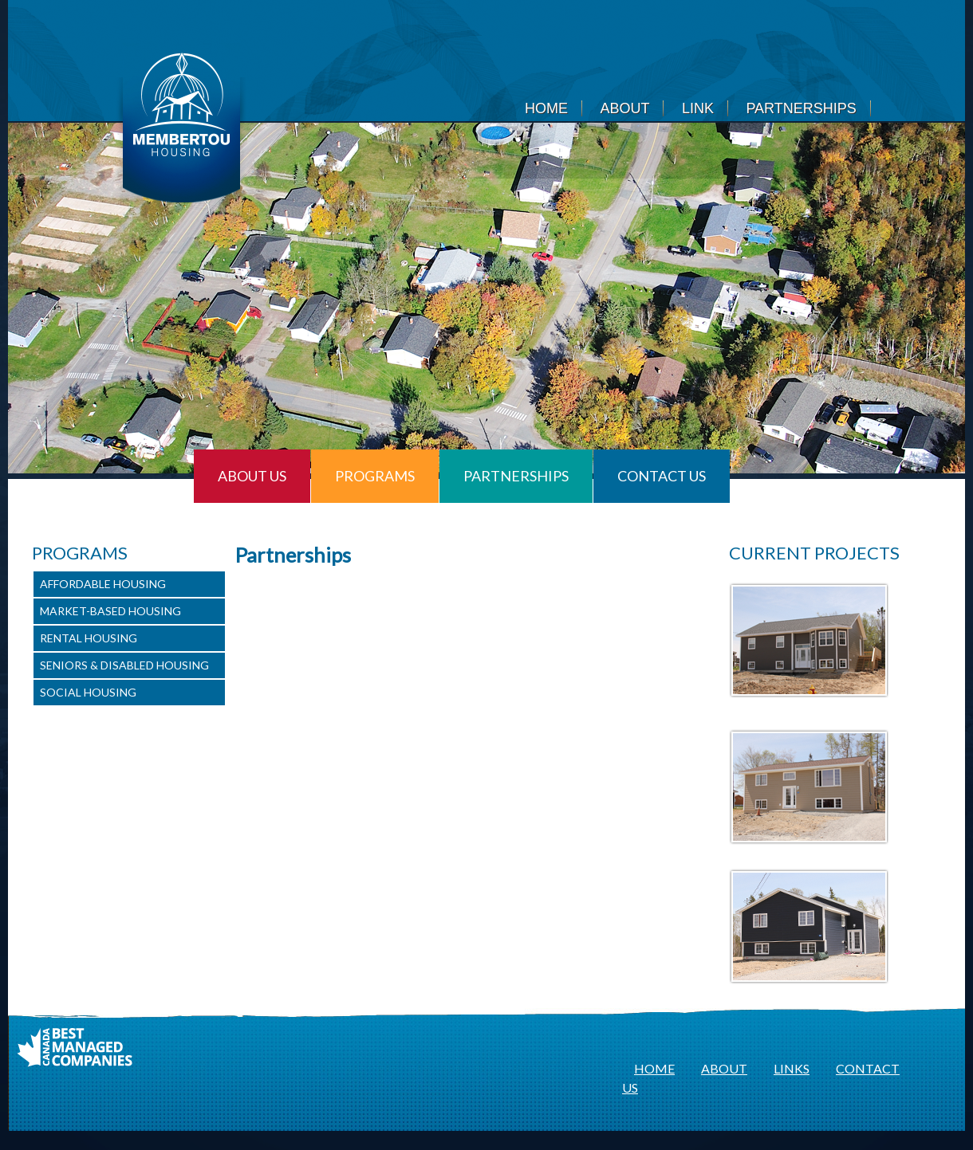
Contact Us (661, 476)
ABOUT (724, 1068)
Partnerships (801, 108)
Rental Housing (88, 638)
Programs (375, 476)
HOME (654, 1068)
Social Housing (88, 692)
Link (698, 108)
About (624, 108)
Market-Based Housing (110, 611)
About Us (252, 476)
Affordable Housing (103, 584)
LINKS (792, 1068)
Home (546, 108)
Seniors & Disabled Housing (124, 665)
